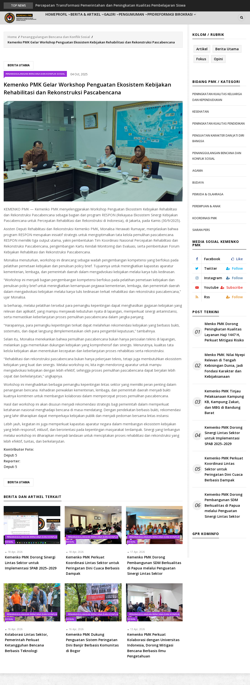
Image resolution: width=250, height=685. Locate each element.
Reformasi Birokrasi (210, 23)
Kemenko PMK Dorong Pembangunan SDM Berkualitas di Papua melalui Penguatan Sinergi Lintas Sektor (223, 517)
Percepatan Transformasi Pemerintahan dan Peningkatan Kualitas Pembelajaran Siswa (110, 5)
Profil (72, 23)
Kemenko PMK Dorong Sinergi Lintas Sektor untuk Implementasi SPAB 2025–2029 (223, 447)
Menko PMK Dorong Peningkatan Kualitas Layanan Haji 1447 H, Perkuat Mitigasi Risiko (224, 343)
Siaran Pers (201, 242)
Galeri (130, 23)
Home (53, 23)
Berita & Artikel (101, 23)
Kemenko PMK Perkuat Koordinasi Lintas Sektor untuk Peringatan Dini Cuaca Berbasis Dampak (224, 481)
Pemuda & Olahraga (207, 206)
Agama (197, 182)
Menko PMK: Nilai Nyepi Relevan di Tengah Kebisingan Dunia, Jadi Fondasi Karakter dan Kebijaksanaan (225, 377)
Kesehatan (200, 123)
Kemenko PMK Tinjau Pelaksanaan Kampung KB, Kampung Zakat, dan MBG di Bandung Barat (224, 413)
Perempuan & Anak (206, 218)
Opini (218, 71)
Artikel (202, 60)
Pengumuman (156, 23)
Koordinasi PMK (204, 230)
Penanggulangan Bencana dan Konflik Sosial (55, 48)
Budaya (198, 194)
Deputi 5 (10, 467)
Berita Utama (19, 77)
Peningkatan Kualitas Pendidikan (218, 135)
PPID (180, 23)
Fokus (201, 71)
